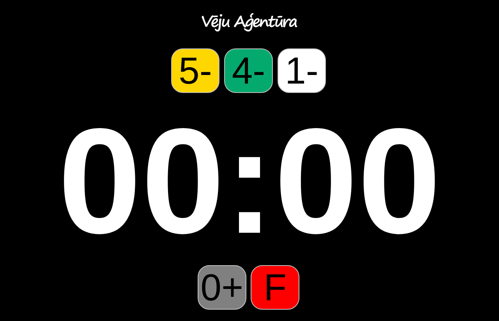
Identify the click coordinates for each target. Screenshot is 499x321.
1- (301, 70)
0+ (222, 287)
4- (248, 70)
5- (195, 70)
